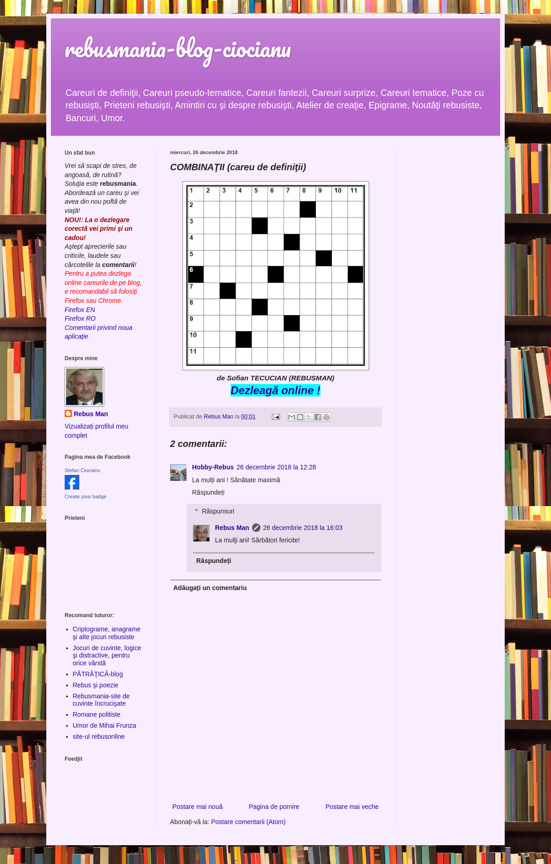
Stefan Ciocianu (82, 470)
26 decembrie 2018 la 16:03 (303, 527)
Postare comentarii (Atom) (248, 821)
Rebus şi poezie (96, 685)
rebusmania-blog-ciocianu (178, 47)
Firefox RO (80, 318)
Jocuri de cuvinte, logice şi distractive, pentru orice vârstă (107, 655)
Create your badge (85, 496)
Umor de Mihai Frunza (105, 725)
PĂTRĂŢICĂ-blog (98, 674)
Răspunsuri (218, 511)
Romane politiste (97, 714)
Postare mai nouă (197, 806)
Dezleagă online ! (275, 390)
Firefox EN (80, 309)
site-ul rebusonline (99, 736)
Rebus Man (232, 527)
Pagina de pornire (274, 806)
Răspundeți (208, 492)
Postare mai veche (352, 806)
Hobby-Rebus (213, 467)
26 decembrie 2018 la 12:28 (276, 467)
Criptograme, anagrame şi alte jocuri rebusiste (107, 633)
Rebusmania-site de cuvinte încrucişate (101, 700)
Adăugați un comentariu (210, 587)
